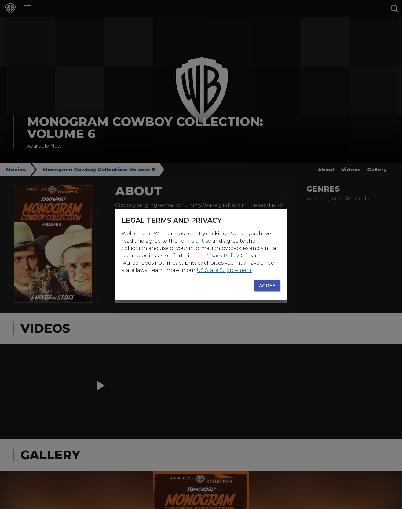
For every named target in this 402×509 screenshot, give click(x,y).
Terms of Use (195, 241)
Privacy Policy (221, 255)
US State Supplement (224, 270)
